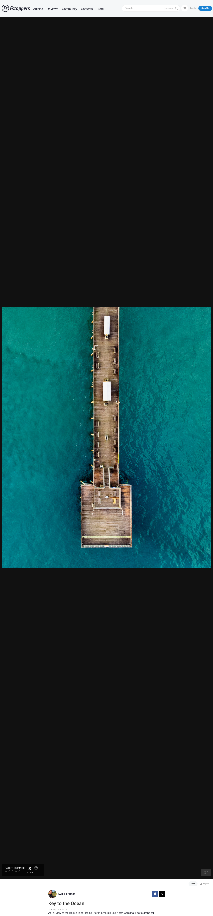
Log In (193, 8)
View (193, 883)
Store (100, 9)
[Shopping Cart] (184, 8)
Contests (87, 9)
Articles (38, 9)
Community (69, 9)
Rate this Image (15, 868)
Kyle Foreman (67, 893)
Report (204, 883)
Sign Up (205, 8)
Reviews (52, 9)
